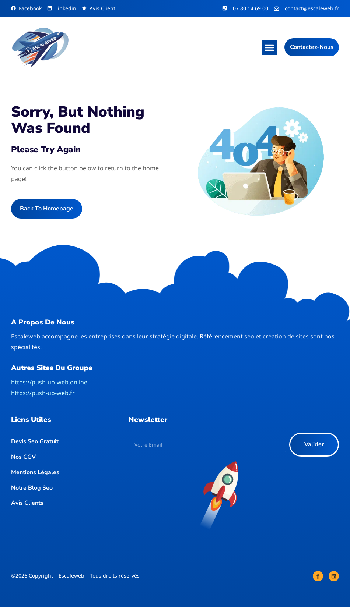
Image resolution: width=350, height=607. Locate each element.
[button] (269, 47)
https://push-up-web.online (49, 382)
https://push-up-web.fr (43, 393)
